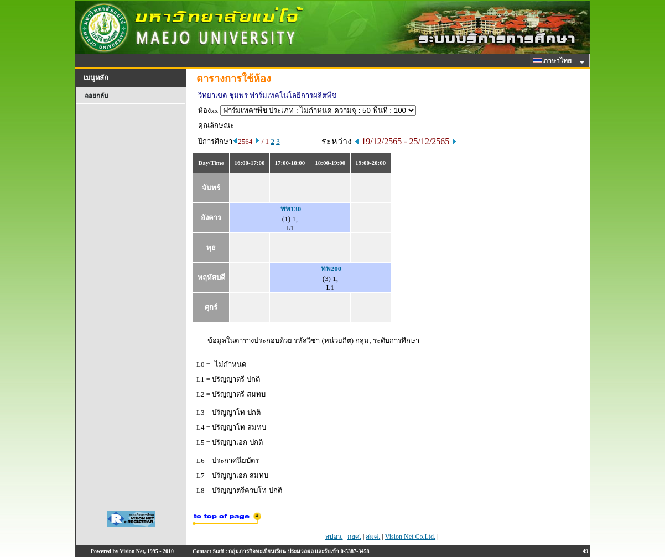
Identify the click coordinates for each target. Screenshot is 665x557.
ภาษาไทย (554, 61)
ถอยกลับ (96, 95)
